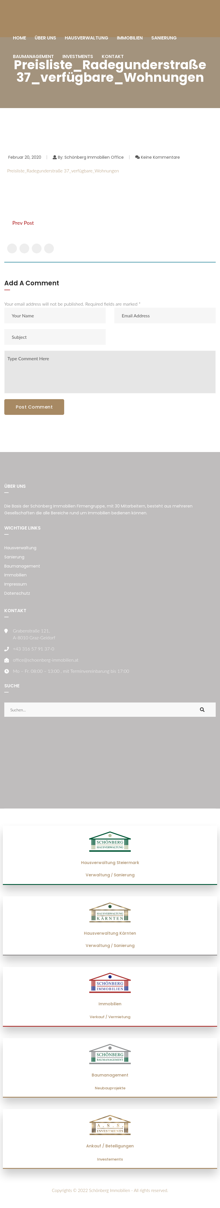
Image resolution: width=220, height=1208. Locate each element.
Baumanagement (22, 566)
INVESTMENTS (77, 56)
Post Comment (34, 407)
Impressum (15, 584)
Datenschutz (17, 593)
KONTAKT (113, 56)
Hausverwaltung (20, 548)
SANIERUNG (164, 38)
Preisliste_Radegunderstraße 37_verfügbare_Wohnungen (63, 170)
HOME (19, 38)
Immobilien (15, 575)
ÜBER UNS (45, 38)
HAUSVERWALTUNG (86, 38)
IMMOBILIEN (130, 38)
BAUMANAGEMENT (33, 56)
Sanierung (14, 557)
